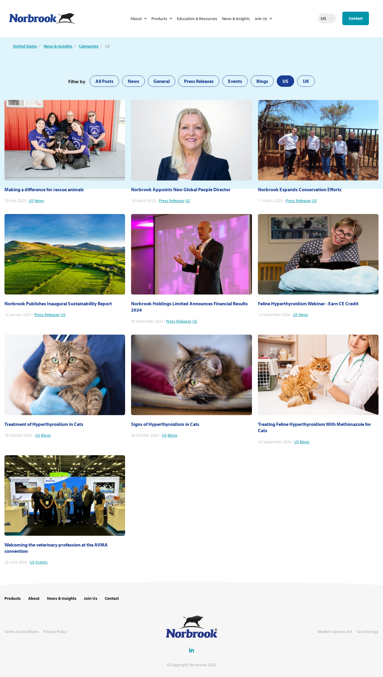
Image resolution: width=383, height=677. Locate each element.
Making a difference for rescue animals (44, 189)
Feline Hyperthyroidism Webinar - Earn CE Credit (308, 303)
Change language (331, 18)
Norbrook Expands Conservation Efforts (299, 189)
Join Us (261, 18)
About (136, 18)
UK (306, 81)
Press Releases (199, 81)
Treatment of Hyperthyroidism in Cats (43, 424)
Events (235, 81)
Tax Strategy (368, 631)
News (133, 81)
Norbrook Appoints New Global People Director (180, 189)
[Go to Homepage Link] (42, 18)
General (161, 81)
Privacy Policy (55, 631)
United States (25, 46)
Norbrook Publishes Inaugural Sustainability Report (58, 303)
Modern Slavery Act (334, 631)
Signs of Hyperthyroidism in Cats (165, 424)
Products (159, 18)
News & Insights (236, 18)
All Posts (104, 81)
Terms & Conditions (21, 631)
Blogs (262, 81)
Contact (356, 18)
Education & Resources (197, 18)
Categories (88, 46)
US (285, 81)
